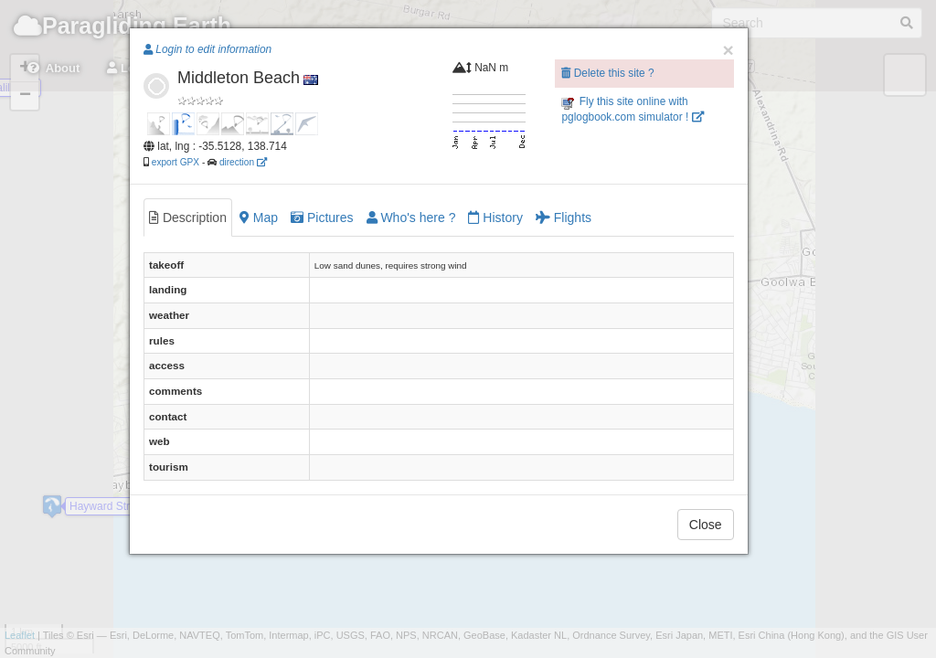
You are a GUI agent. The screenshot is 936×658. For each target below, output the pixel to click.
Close (705, 524)
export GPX (175, 162)
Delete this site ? (607, 73)
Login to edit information (207, 49)
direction (243, 162)
